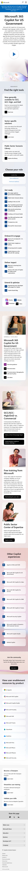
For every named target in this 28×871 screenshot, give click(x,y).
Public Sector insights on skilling (14, 243)
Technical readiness (14, 181)
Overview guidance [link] (12, 364)
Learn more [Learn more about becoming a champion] (10, 779)
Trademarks (4, 864)
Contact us (4, 857)
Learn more (11, 137)
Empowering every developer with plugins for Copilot (15, 286)
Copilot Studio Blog (13, 290)
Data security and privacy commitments (14, 209)
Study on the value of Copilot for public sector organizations (15, 271)
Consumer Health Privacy (7, 862)
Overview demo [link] (11, 368)
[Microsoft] (5, 2)
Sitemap (3, 853)
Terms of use (4, 860)
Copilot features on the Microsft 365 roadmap (14, 252)
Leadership (14, 175)
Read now (10, 112)
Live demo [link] (9, 377)
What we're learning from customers (14, 266)
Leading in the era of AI (14, 201)
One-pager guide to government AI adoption (14, 193)
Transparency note (12, 222)
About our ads (5, 866)
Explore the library (12, 158)
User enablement (14, 178)
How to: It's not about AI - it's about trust (15, 239)
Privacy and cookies (6, 859)
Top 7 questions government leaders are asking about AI (15, 205)
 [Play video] (14, 54)
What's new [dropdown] (6, 825)
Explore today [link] (8, 540)
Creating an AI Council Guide (15, 214)
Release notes (5, 855)
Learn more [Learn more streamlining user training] (10, 792)
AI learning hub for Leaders (15, 248)
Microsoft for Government (14, 226)
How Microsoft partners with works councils (15, 218)
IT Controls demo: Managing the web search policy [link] (15, 372)
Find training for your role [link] (12, 497)
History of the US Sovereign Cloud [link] (14, 435)
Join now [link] (13, 668)
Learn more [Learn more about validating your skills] (10, 804)
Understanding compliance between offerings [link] (12, 442)
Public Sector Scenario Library (15, 198)
